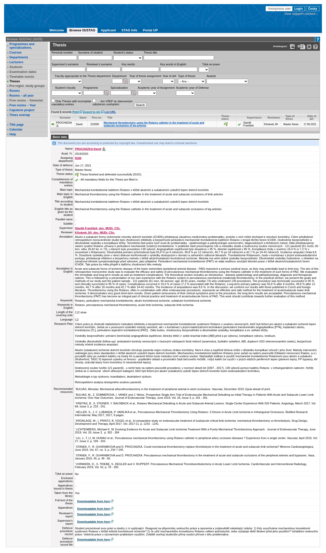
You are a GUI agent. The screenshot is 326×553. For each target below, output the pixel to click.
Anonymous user (280, 8)
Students (15, 67)
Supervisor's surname (64, 64)
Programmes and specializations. (21, 45)
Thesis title (150, 52)
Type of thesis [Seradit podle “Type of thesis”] (290, 117)
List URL (110, 111)
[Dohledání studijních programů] (106, 93)
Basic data (60, 136)
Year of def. (169, 76)
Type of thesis (186, 76)
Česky (312, 8)
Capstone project (21, 110)
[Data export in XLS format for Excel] (292, 46)
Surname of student (90, 52)
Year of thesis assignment (145, 76)
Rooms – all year (21, 95)
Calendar (15, 129)
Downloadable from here (93, 501)
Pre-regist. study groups (27, 86)
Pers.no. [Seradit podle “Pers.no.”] (97, 117)
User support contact (299, 14)
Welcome (56, 30)
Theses (14, 81)
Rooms (14, 91)
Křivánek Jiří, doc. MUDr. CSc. (95, 232)
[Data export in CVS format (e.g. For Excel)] (301, 46)
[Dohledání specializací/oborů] (134, 93)
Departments (18, 57)
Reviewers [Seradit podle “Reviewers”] (274, 117)
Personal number (62, 52)
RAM (78, 158)
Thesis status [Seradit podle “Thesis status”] (225, 117)
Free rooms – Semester (26, 100)
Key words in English (173, 64)
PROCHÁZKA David (88, 148)
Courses (15, 52)
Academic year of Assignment (156, 87)
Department (119, 76)
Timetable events (21, 77)
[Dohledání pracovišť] (125, 81)
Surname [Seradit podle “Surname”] (65, 117)
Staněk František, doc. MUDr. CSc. (97, 228)
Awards (211, 76)
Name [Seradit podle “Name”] (82, 117)
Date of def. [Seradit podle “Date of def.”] (311, 117)
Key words (128, 64)
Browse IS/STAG (82, 30)
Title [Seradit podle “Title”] (109, 117)
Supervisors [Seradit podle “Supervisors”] (254, 117)
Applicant (108, 30)
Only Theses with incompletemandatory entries (71, 102)
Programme (90, 87)
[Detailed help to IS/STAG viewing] (315, 46)
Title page (16, 124)
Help (12, 134)
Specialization (119, 87)
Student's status (123, 52)
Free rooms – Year (22, 105)
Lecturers (16, 62)
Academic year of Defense (192, 87)
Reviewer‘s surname (99, 64)
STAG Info (129, 30)
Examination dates (22, 72)
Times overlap (19, 115)
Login (298, 8)
